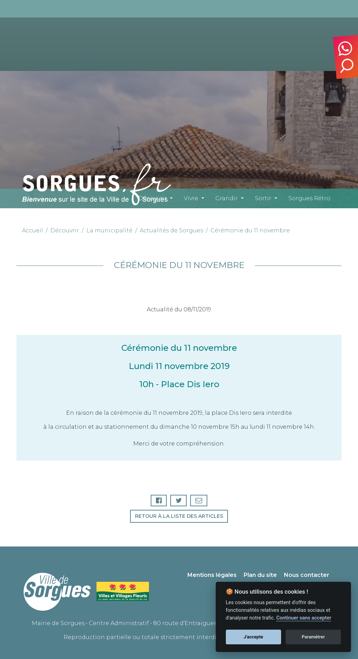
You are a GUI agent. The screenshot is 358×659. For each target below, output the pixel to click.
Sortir (263, 198)
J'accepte (253, 636)
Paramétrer (313, 636)
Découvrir (152, 198)
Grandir (226, 198)
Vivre (191, 198)
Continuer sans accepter (303, 618)
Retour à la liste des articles (179, 516)
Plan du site (260, 575)
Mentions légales (212, 575)
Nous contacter (306, 575)
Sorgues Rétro (309, 198)
